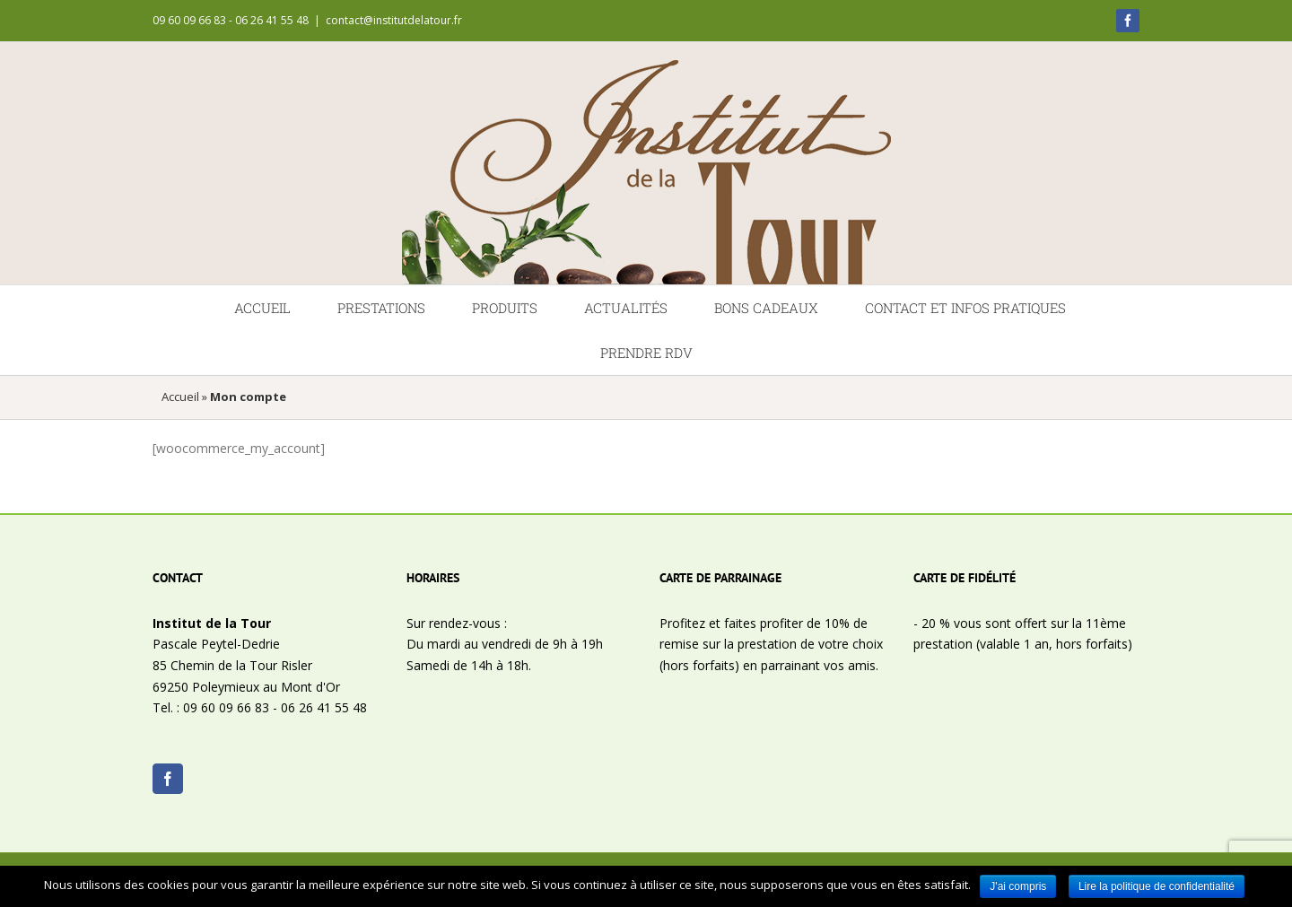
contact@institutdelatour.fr (394, 20)
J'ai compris (1018, 886)
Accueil (180, 396)
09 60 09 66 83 (226, 707)
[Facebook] (168, 778)
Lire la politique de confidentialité (1156, 886)
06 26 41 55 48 (324, 707)
